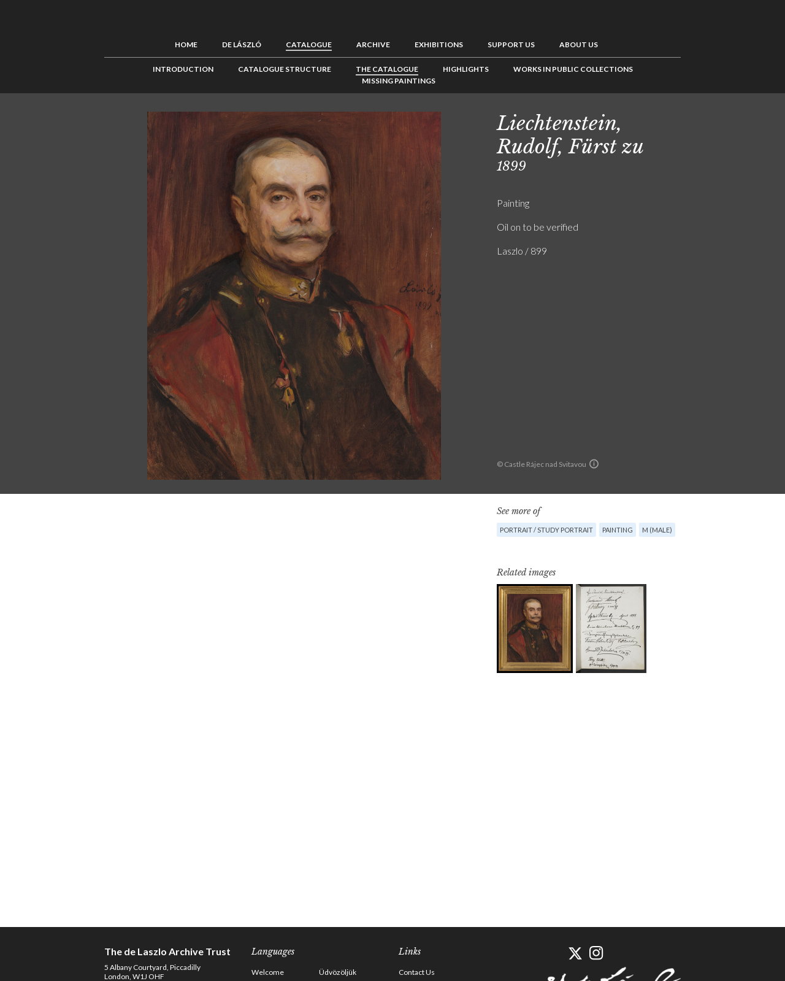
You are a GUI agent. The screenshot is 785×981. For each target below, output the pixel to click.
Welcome (267, 972)
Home (186, 44)
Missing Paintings (398, 80)
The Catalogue (387, 69)
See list (721, 121)
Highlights (466, 69)
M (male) (657, 530)
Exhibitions (439, 44)
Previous (702, 121)
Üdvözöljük (337, 972)
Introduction (183, 69)
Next (740, 121)
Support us (511, 44)
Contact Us (417, 972)
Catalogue (309, 44)
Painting (617, 530)
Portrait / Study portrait (546, 530)
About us (578, 44)
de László (241, 44)
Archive (373, 44)
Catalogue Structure (284, 69)
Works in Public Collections (573, 69)
